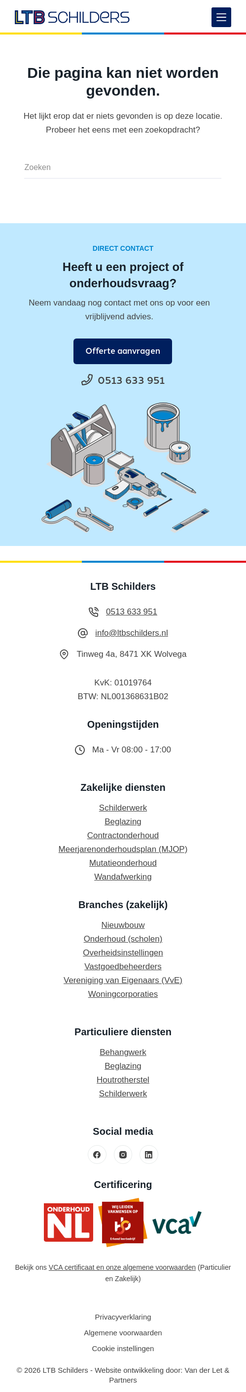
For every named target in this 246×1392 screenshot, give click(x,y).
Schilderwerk (123, 808)
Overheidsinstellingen (123, 952)
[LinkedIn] (149, 1154)
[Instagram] (123, 1154)
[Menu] (221, 17)
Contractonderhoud (123, 835)
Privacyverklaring (123, 1317)
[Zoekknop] (209, 168)
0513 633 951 (131, 611)
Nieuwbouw (123, 925)
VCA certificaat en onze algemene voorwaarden (122, 1267)
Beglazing (123, 821)
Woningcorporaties (123, 994)
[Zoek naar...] (111, 168)
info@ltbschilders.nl (131, 633)
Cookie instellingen (123, 1348)
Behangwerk (123, 1052)
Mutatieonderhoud (123, 863)
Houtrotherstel (123, 1080)
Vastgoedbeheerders (123, 966)
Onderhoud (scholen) (123, 939)
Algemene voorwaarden (123, 1332)
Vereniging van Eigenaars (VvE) (123, 980)
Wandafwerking (123, 877)
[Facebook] (97, 1154)
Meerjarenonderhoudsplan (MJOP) (123, 849)
